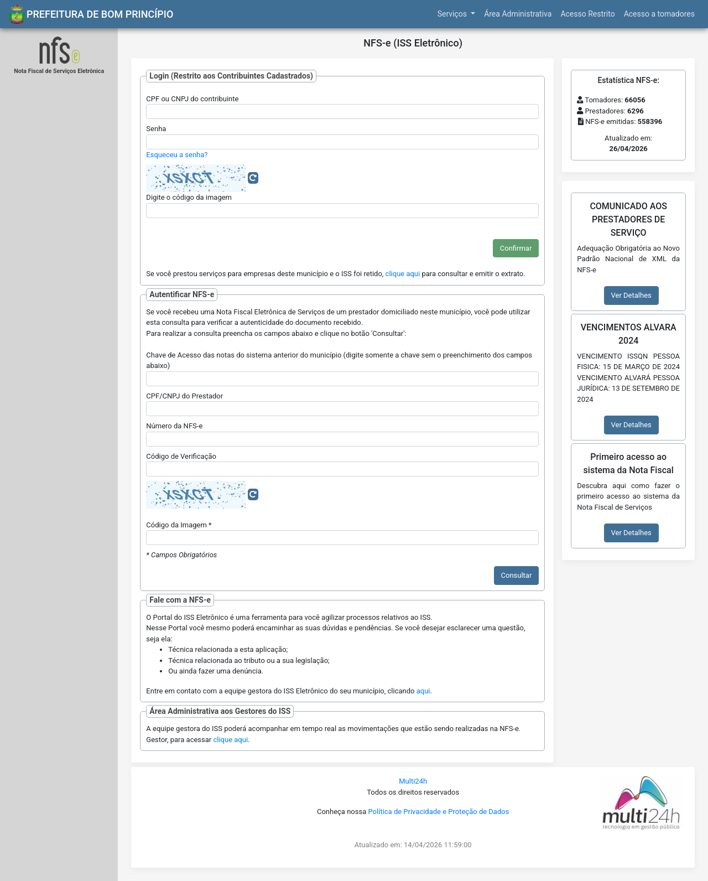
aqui (423, 691)
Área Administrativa (517, 13)
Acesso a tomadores (659, 13)
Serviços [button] (453, 13)
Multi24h (413, 781)
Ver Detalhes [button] (631, 295)
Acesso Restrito (587, 13)
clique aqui (403, 274)
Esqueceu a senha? (176, 155)
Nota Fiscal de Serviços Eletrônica (59, 71)
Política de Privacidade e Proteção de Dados (438, 811)
